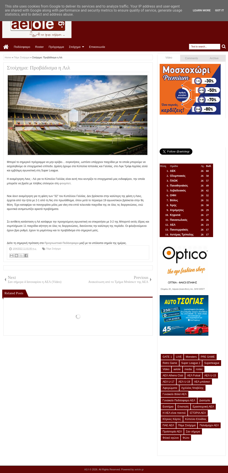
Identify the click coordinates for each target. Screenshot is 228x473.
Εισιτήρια (168, 406)
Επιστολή (183, 406)
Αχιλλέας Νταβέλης (192, 388)
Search (224, 47)
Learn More (202, 10)
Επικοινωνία (97, 47)
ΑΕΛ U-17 (168, 381)
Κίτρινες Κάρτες (172, 419)
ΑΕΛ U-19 (184, 381)
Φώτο (186, 437)
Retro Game (170, 363)
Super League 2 (190, 363)
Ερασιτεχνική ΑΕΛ (203, 406)
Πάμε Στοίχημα (53, 249)
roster (199, 369)
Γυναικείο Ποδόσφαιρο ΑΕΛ (179, 400)
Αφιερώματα (170, 388)
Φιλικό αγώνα (171, 437)
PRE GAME (208, 356)
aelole (177, 369)
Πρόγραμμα (56, 47)
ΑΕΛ (87, 469)
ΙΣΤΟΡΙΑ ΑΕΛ (198, 412)
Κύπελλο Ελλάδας (195, 419)
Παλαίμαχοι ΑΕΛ (209, 425)
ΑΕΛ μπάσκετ (202, 381)
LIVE (179, 356)
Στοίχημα (74, 47)
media (188, 369)
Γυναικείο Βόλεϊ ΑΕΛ (175, 394)
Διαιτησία (204, 400)
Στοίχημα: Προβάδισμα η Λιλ (38, 68)
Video (168, 57)
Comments (191, 58)
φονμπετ (65, 183)
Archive (214, 58)
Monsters (191, 356)
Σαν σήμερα (193, 431)
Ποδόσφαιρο (22, 47)
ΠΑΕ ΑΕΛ (168, 425)
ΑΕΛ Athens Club (173, 375)
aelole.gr (139, 469)
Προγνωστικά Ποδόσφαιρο (62, 243)
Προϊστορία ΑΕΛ (172, 431)
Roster (39, 47)
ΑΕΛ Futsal (193, 375)
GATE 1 (167, 356)
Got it (219, 10)
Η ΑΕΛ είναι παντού (174, 412)
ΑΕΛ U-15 (210, 375)
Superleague (211, 363)
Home (6, 47)
